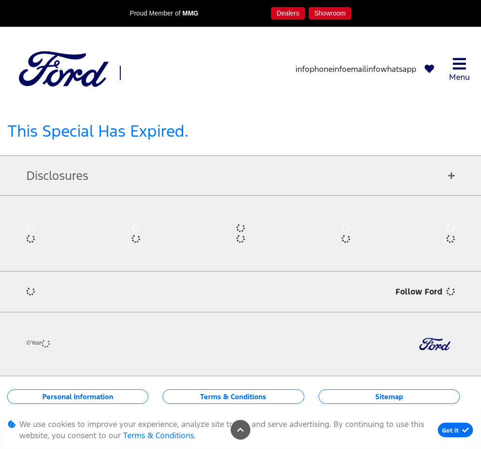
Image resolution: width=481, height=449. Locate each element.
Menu (459, 69)
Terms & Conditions (233, 396)
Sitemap (389, 396)
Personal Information (77, 396)
